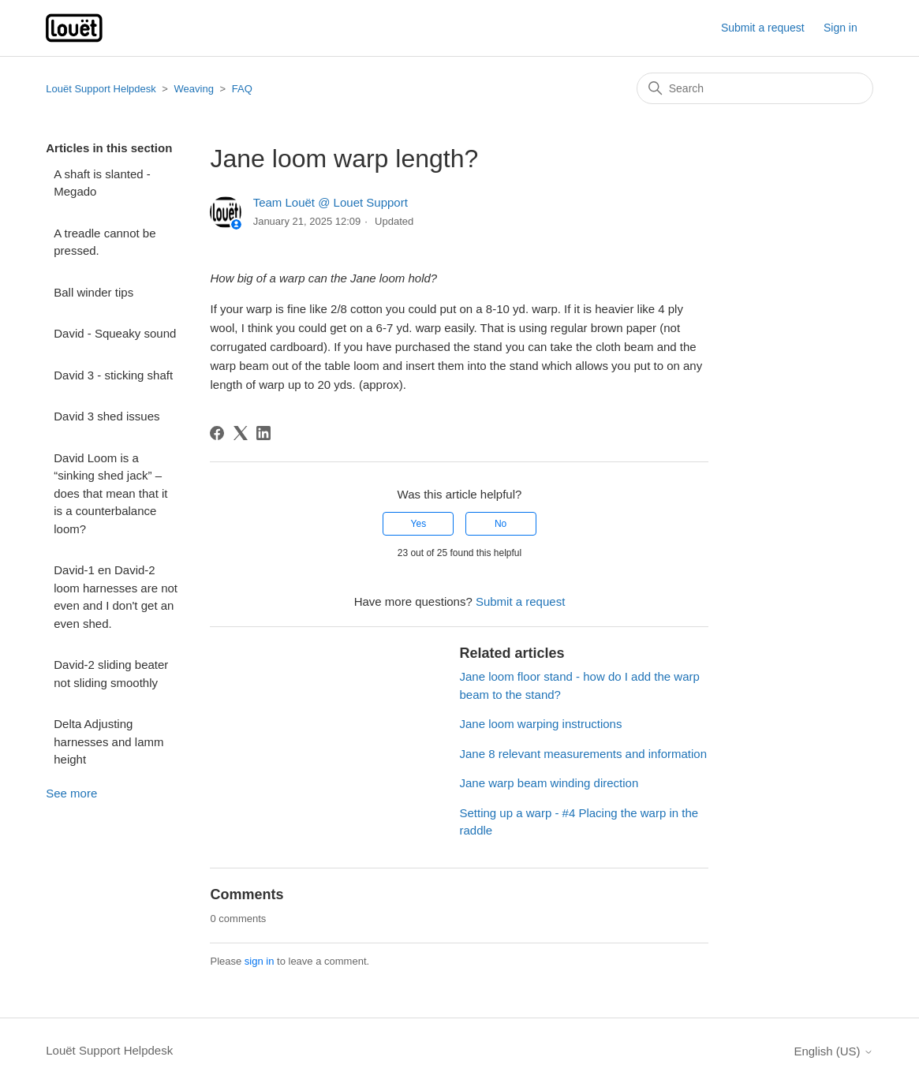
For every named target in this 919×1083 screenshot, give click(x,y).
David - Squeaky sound (115, 333)
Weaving (194, 89)
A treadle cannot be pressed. (104, 242)
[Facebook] (217, 433)
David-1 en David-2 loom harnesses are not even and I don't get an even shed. (115, 596)
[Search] (755, 88)
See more (71, 793)
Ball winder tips (93, 292)
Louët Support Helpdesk (100, 89)
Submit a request (763, 27)
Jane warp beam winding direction (548, 783)
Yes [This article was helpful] (419, 523)
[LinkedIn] (263, 433)
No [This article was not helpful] (500, 523)
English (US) (833, 1051)
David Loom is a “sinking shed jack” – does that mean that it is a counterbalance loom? (110, 493)
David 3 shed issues (106, 416)
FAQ (242, 89)
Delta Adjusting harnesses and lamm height (108, 741)
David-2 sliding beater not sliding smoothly (111, 673)
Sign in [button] (840, 27)
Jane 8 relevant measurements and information (583, 753)
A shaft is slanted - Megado (102, 183)
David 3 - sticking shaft (113, 375)
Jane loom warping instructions (540, 723)
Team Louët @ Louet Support (330, 202)
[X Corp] (240, 433)
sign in (260, 961)
